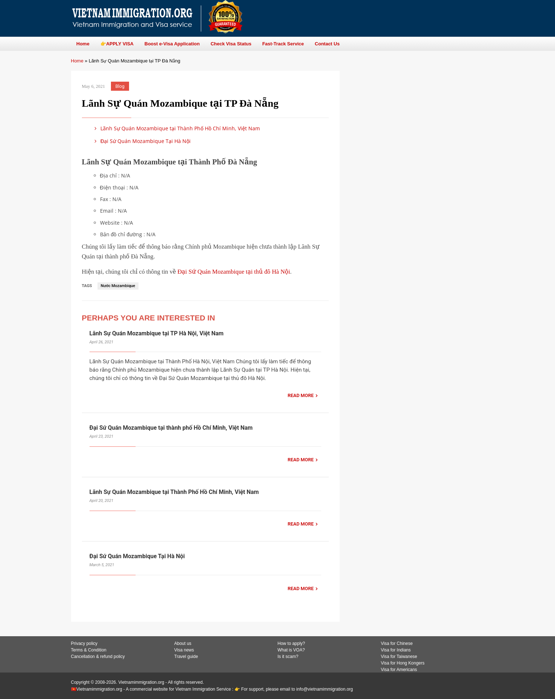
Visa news (184, 650)
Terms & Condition (89, 650)
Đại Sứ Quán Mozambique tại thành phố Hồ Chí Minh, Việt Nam (171, 427)
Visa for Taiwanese (399, 656)
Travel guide (186, 656)
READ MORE (300, 395)
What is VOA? (291, 650)
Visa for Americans (399, 669)
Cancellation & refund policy (98, 656)
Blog (119, 86)
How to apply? (291, 643)
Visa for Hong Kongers (403, 663)
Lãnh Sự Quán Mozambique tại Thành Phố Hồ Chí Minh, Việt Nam (176, 128)
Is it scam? (288, 656)
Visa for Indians (396, 650)
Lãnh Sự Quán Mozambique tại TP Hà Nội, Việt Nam (157, 333)
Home (77, 61)
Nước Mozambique (118, 285)
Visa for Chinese (397, 643)
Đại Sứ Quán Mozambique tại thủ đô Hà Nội (233, 271)
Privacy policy (84, 643)
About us (182, 643)
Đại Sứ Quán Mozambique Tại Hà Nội (141, 141)
